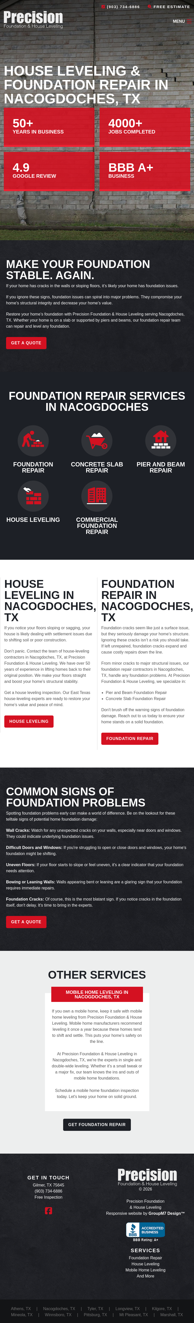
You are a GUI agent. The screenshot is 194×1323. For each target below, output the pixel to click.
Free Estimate (169, 7)
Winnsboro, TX (58, 1315)
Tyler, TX (95, 1309)
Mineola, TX (22, 1315)
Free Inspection (48, 1197)
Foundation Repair (129, 738)
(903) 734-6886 (121, 7)
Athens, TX (21, 1309)
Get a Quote (26, 343)
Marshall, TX (171, 1315)
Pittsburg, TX (95, 1315)
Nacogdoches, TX (59, 1309)
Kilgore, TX (162, 1309)
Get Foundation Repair (97, 1125)
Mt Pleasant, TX (133, 1315)
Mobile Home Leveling (145, 1270)
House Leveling (28, 721)
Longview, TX (127, 1309)
